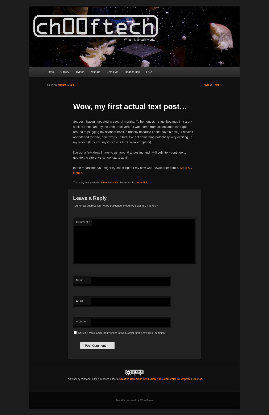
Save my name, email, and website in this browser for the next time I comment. (122, 332)
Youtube (95, 71)
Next (219, 85)
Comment (83, 222)
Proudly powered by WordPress (134, 400)
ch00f (115, 182)
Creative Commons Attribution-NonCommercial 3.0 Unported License (160, 379)
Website (81, 321)
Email (79, 300)
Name (79, 280)
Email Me (112, 71)
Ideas (104, 182)
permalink (142, 182)
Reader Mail (132, 71)
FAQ (149, 71)
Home (50, 71)
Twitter (80, 71)
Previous (205, 85)
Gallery (64, 71)
